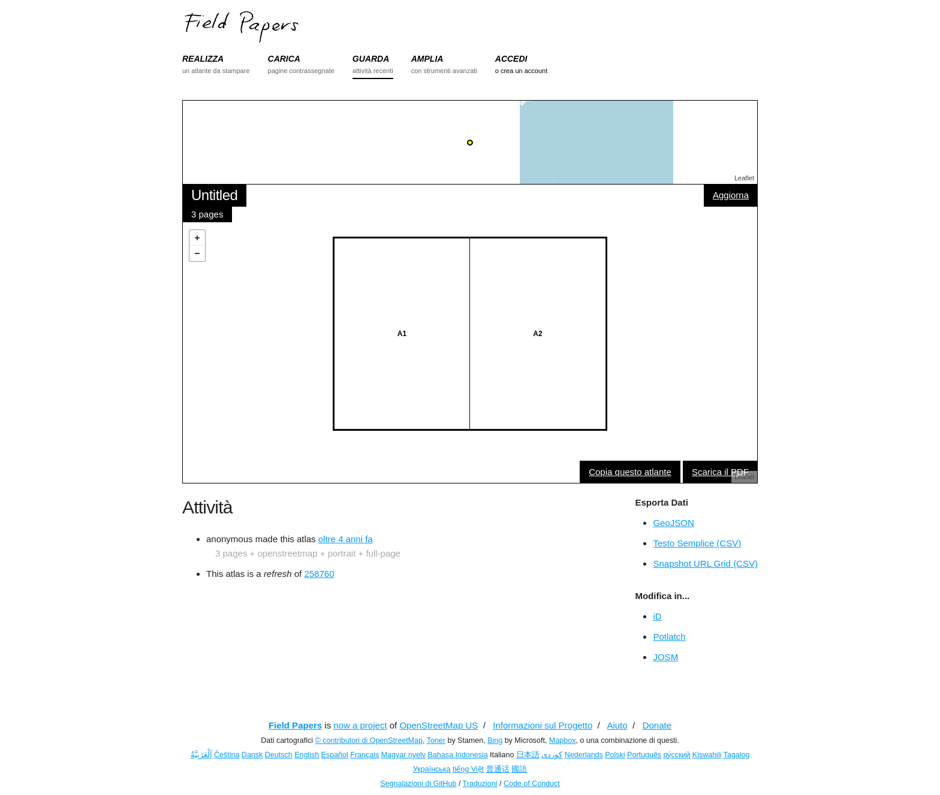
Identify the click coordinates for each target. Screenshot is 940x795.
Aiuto (617, 725)
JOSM (665, 657)
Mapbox (562, 740)
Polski (615, 755)
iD (657, 616)
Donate (657, 725)
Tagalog (737, 755)
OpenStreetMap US (438, 725)
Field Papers (295, 725)
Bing (494, 740)
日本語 (528, 755)
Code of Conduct (532, 783)
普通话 (498, 769)
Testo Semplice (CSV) (697, 543)
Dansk (252, 755)
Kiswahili (707, 755)
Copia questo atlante (630, 472)
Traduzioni (480, 783)
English (306, 755)
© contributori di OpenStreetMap (369, 740)
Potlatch (669, 636)
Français (364, 755)
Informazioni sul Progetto (542, 725)
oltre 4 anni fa (345, 539)
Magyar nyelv (403, 755)
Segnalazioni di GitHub (418, 783)
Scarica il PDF (720, 472)
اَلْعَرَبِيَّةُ (201, 755)
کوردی (551, 755)
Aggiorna (731, 195)
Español (334, 755)
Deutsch (279, 755)
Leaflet (744, 178)
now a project (360, 725)
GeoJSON (673, 523)
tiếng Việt (468, 769)
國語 (519, 769)
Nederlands (584, 755)
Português (644, 755)
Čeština (226, 755)
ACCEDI (511, 59)
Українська (432, 769)
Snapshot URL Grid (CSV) (705, 563)
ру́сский (677, 755)
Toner (436, 740)
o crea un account (521, 70)
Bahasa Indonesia (458, 755)
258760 (319, 574)
